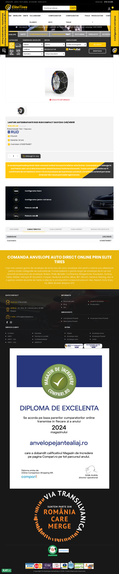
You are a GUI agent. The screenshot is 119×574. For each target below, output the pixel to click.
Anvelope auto (72, 336)
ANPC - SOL (12, 342)
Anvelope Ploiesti (98, 336)
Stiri (64, 307)
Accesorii (23, 27)
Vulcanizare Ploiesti (35, 19)
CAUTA (73, 8)
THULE (87, 16)
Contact (110, 16)
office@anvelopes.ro (24, 317)
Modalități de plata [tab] (100, 229)
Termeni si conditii (41, 336)
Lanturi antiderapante (38, 27)
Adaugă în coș (31, 156)
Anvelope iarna (98, 333)
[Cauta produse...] (56, 8)
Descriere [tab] (14, 229)
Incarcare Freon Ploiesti (99, 318)
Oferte (69, 333)
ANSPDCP (38, 342)
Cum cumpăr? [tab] (56, 229)
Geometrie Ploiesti (70, 321)
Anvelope (17, 16)
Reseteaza (97, 51)
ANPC (10, 336)
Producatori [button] (97, 19)
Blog (65, 304)
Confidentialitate (41, 339)
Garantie (38, 333)
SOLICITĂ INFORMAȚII (60, 100)
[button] (59, 208)
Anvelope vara (72, 339)
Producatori (94, 304)
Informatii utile (68, 301)
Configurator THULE (72, 19)
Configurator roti (54, 19)
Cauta (97, 44)
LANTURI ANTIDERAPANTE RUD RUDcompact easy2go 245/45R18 (76, 27)
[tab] (11, 34)
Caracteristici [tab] (34, 229)
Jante (25, 16)
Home (9, 16)
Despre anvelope (97, 301)
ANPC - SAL (12, 339)
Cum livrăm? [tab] (76, 229)
